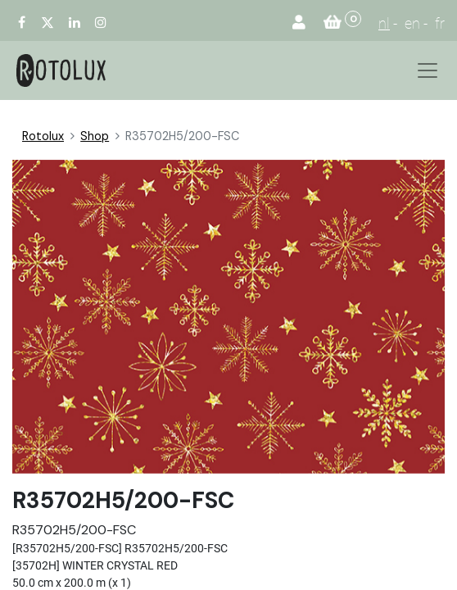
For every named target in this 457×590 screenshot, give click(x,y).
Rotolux (43, 136)
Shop (94, 136)
